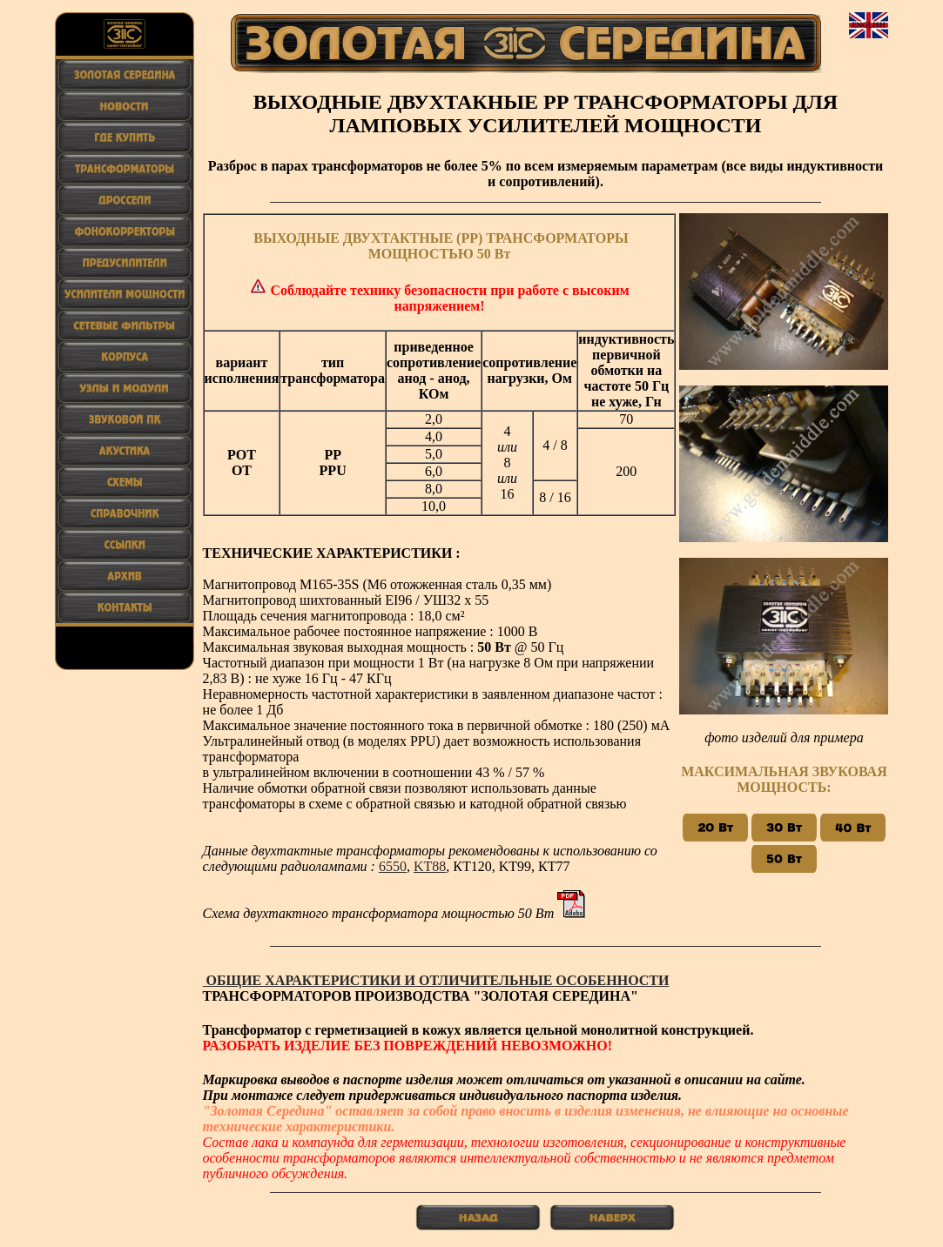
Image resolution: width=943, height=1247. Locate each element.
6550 (393, 866)
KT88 (430, 866)
